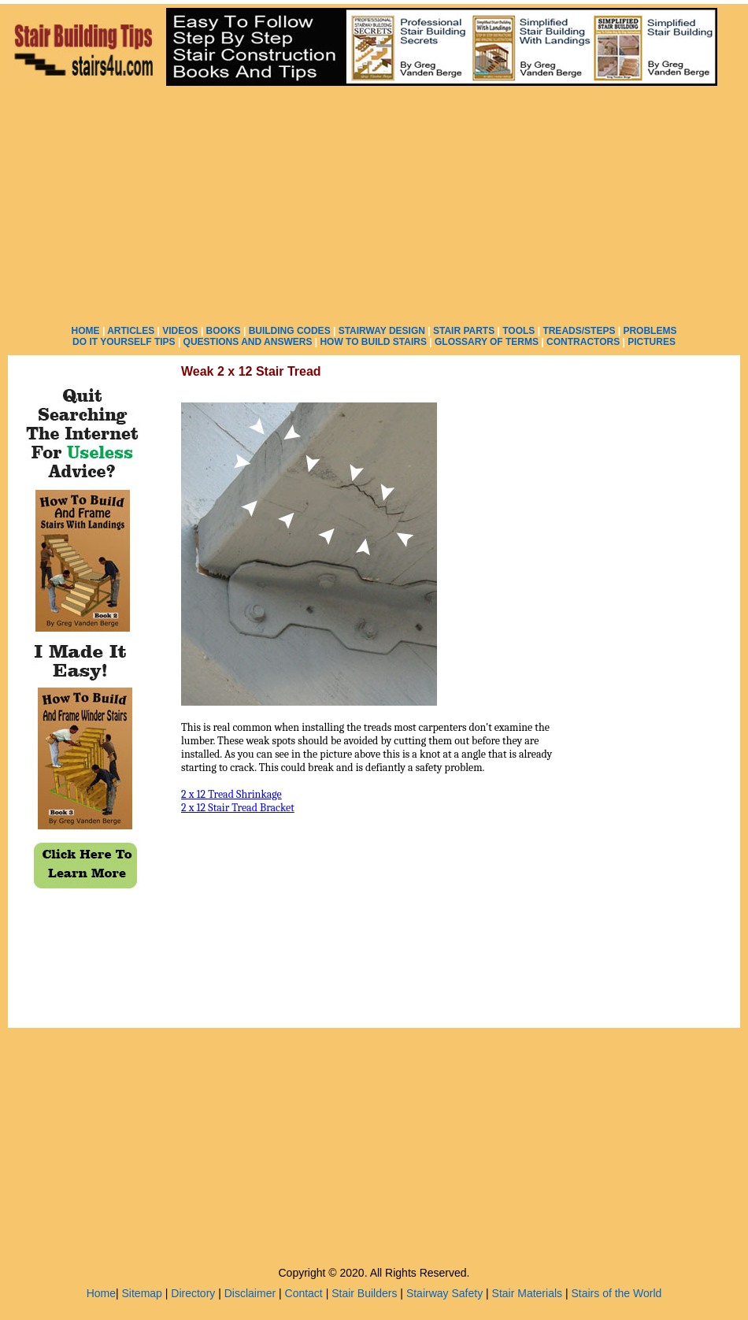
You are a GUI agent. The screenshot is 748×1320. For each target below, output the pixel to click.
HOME (86, 330)
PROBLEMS (649, 330)
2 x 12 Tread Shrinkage (231, 794)
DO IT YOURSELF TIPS (123, 341)
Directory (193, 1293)
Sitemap (142, 1293)
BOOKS (223, 330)
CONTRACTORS (583, 341)
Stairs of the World (616, 1293)
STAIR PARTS (463, 330)
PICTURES (652, 341)
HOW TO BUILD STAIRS (373, 341)
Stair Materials (527, 1293)
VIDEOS (180, 330)
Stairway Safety (444, 1293)
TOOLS (518, 330)
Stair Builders (364, 1293)
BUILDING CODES (290, 330)
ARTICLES (130, 330)
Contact (304, 1293)
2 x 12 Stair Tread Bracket (237, 807)
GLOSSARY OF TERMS (487, 341)
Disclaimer (250, 1293)
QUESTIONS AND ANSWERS (248, 341)
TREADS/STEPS (578, 330)
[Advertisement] (374, 205)
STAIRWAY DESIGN (382, 330)
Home (101, 1293)
